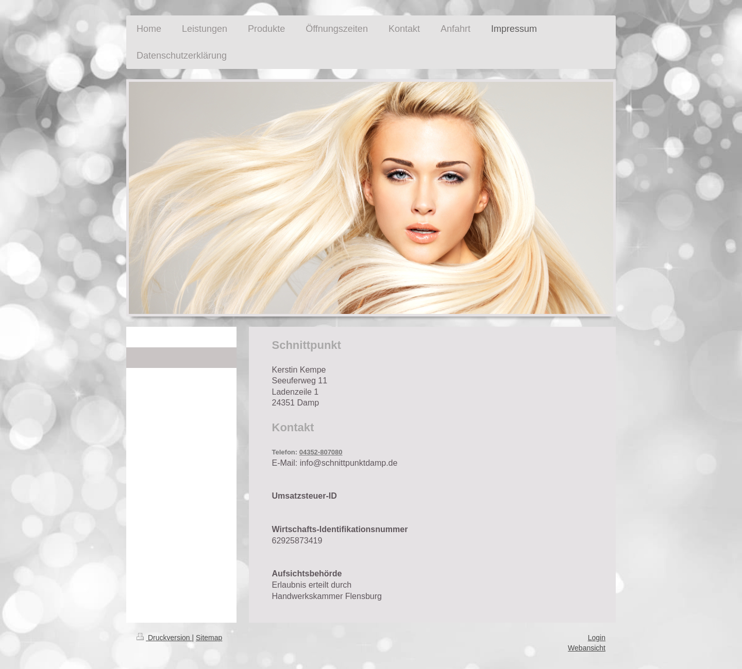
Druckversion (164, 637)
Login (596, 637)
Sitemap (209, 637)
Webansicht (586, 648)
